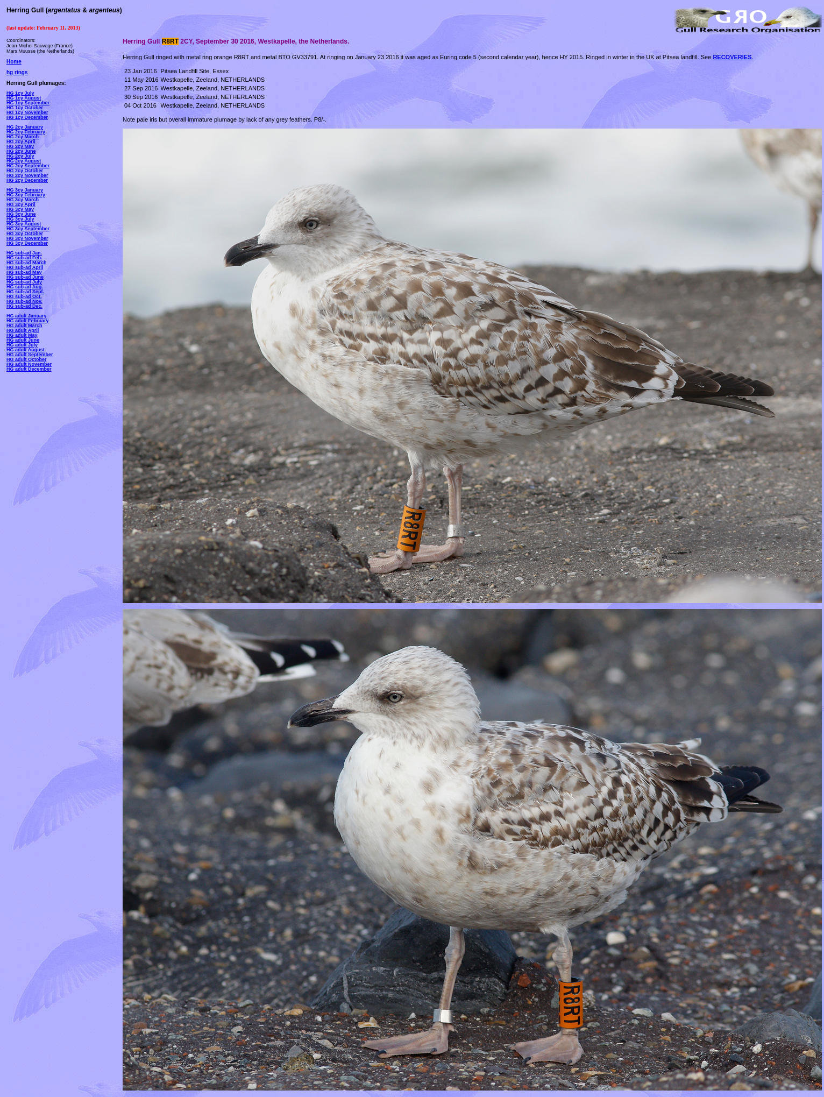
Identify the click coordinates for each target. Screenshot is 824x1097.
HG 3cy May (20, 209)
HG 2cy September (27, 165)
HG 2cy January (24, 127)
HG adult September (29, 354)
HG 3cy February (25, 194)
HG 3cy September (27, 228)
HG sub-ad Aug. (24, 286)
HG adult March (24, 325)
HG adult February (27, 320)
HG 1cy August (23, 98)
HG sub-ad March (26, 262)
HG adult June (22, 340)
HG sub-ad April (24, 267)
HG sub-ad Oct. (24, 296)
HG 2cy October (24, 170)
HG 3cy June (21, 214)
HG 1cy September (27, 102)
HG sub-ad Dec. (24, 306)
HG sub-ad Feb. (24, 257)
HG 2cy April (20, 141)
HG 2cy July (20, 156)
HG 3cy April (20, 204)
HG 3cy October (24, 233)
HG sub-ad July (24, 282)
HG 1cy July (20, 93)
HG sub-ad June (25, 277)
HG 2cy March (22, 136)
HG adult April (22, 330)
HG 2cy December (27, 180)
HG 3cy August (23, 224)
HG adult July (22, 345)
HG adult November (29, 364)
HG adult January (26, 316)
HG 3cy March (22, 199)
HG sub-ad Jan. (24, 253)
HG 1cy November (27, 112)
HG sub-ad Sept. (25, 291)
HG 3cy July (20, 219)
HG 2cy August (23, 161)
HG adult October (26, 359)
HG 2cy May (20, 146)
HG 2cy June (21, 151)
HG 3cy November (27, 238)
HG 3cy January (24, 190)
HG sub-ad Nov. (24, 301)
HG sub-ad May (24, 272)
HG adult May (22, 335)
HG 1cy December (27, 117)
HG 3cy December (27, 243)
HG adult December (29, 369)
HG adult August (25, 349)
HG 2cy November (27, 175)
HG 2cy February (25, 132)
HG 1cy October (24, 107)
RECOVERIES (732, 57)
